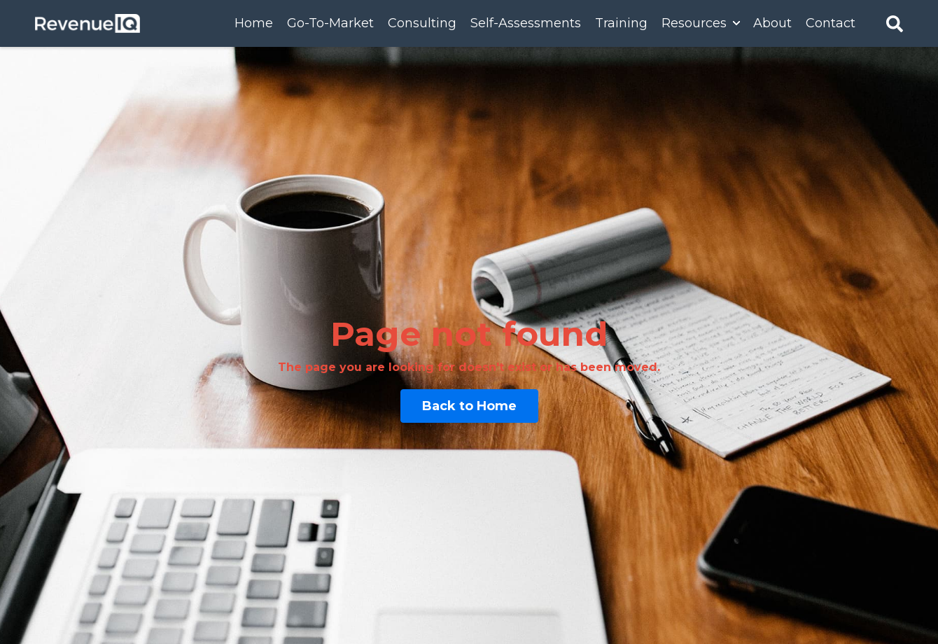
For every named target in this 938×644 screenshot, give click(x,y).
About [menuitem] (772, 23)
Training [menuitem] (621, 23)
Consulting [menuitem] (422, 23)
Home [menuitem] (253, 23)
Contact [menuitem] (830, 23)
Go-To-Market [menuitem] (330, 23)
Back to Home (469, 406)
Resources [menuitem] (694, 23)
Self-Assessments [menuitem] (525, 23)
